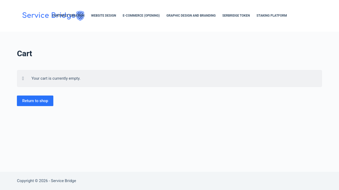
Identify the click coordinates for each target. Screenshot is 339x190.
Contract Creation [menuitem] (68, 15)
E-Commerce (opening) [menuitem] (141, 15)
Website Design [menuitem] (103, 15)
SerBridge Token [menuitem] (236, 15)
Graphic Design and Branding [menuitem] (191, 15)
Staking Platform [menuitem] (271, 15)
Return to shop (35, 100)
